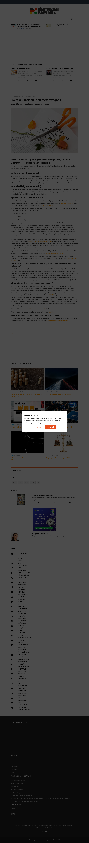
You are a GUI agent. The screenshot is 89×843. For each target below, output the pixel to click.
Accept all (51, 427)
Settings (38, 427)
